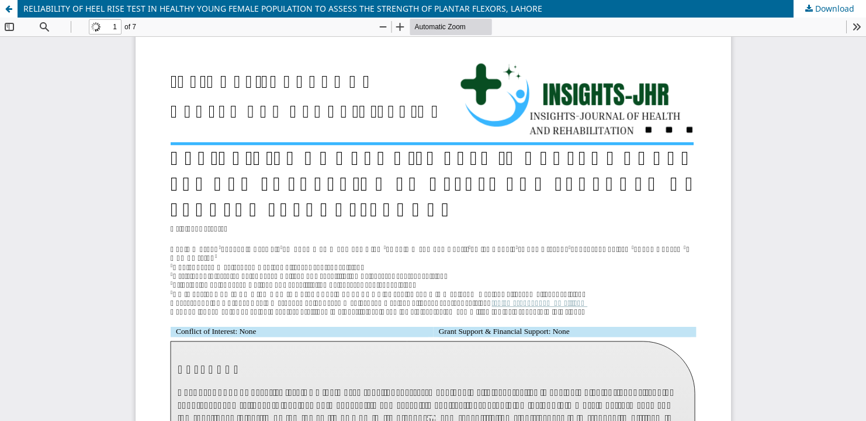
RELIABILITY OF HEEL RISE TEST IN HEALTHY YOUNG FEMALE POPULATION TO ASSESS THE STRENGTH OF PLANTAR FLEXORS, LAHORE (282, 8)
